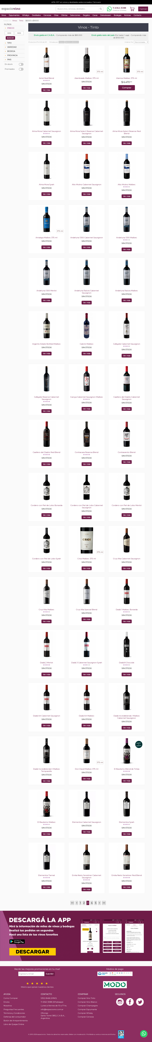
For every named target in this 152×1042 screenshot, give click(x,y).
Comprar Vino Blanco (87, 1002)
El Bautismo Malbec (46, 822)
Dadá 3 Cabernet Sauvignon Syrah (86, 662)
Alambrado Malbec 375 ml (87, 78)
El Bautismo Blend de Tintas (126, 769)
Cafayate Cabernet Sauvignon (126, 344)
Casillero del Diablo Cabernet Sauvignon (126, 398)
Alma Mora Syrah (46, 184)
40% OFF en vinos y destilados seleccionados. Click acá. (76, 2)
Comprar (126, 88)
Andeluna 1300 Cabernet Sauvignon (86, 237)
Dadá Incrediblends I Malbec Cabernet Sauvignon (127, 717)
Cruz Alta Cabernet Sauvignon (126, 558)
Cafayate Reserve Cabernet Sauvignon (46, 398)
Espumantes (14, 15)
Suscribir (49, 974)
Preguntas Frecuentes (14, 1009)
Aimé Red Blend (46, 78)
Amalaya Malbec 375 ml (46, 237)
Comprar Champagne (88, 1005)
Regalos (86, 15)
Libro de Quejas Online (14, 1024)
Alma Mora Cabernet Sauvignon (46, 131)
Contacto (137, 15)
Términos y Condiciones (14, 1013)
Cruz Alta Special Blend (86, 609)
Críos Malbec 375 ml (86, 558)
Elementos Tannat (46, 875)
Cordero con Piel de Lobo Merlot (127, 505)
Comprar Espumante (87, 1009)
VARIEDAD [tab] (10, 47)
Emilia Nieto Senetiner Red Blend (127, 875)
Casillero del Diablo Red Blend (46, 452)
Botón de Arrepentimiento (16, 1020)
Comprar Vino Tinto (86, 998)
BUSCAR (10, 38)
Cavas (95, 15)
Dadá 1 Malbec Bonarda (127, 609)
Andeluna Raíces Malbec (126, 290)
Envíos (6, 1002)
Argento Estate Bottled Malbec (46, 344)
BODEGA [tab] (9, 51)
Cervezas (47, 15)
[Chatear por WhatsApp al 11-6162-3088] (116, 9)
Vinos (3, 15)
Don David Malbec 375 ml (86, 769)
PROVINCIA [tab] (10, 55)
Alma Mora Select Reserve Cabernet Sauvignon (86, 132)
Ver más (46, 90)
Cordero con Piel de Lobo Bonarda (46, 505)
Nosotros (8, 1005)
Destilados (36, 15)
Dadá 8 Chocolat (126, 662)
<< (72, 902)
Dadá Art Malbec (86, 716)
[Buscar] (100, 9)
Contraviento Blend (126, 452)
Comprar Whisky (85, 1013)
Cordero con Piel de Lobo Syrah (46, 558)
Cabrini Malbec (86, 344)
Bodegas (117, 15)
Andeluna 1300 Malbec (126, 237)
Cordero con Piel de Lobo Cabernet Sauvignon (86, 506)
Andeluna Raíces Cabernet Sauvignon (86, 291)
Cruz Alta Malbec (46, 609)
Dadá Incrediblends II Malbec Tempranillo (46, 770)
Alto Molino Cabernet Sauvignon (86, 184)
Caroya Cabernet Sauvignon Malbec (86, 397)
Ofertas (64, 15)
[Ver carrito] (132, 8)
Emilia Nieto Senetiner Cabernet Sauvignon (86, 876)
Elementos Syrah (126, 822)
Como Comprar (11, 998)
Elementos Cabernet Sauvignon (86, 822)
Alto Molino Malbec (126, 184)
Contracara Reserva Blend (86, 452)
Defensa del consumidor (15, 1017)
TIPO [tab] (8, 43)
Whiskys (25, 15)
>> (104, 902)
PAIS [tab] (7, 60)
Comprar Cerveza (86, 1017)
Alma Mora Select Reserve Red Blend (127, 132)
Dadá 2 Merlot (46, 662)
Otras (56, 15)
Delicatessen (105, 15)
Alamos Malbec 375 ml (126, 78)
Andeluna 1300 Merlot (47, 290)
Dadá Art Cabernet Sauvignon (46, 716)
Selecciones (75, 15)
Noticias (127, 15)
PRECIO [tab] (9, 28)
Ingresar (143, 9)
